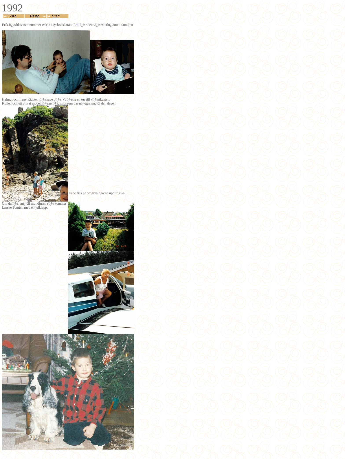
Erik (76, 25)
